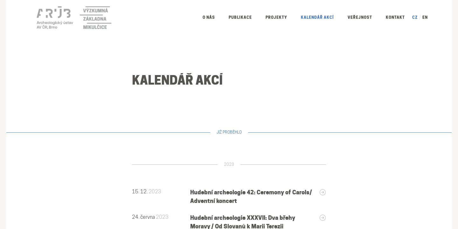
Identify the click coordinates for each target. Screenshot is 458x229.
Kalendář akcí (317, 17)
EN (425, 17)
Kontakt (395, 17)
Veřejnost (360, 17)
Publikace (240, 17)
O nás (209, 17)
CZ (415, 17)
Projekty (276, 17)
